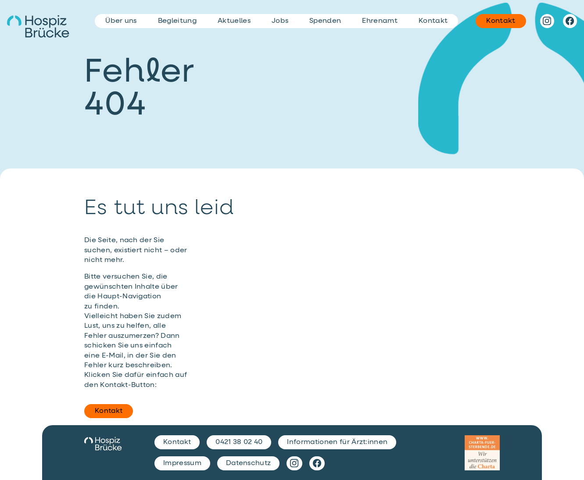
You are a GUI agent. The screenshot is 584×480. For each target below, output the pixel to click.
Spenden (325, 21)
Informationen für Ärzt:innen (337, 442)
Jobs (280, 21)
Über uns (121, 21)
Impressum (182, 463)
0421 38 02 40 (238, 442)
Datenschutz (248, 463)
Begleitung (177, 21)
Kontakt (108, 411)
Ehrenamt (380, 21)
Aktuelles (234, 21)
